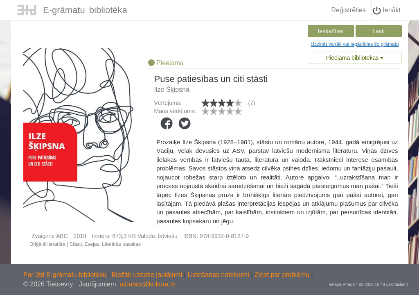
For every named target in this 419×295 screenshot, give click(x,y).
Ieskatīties (331, 31)
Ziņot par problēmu (282, 274)
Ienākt (387, 11)
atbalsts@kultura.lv (147, 284)
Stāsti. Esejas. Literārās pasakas (105, 244)
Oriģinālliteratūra (47, 244)
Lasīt (378, 31)
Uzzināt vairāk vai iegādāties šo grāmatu (355, 44)
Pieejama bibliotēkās (354, 57)
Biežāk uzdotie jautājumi (148, 274)
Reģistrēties (348, 10)
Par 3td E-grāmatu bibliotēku (65, 274)
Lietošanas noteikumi (219, 274)
